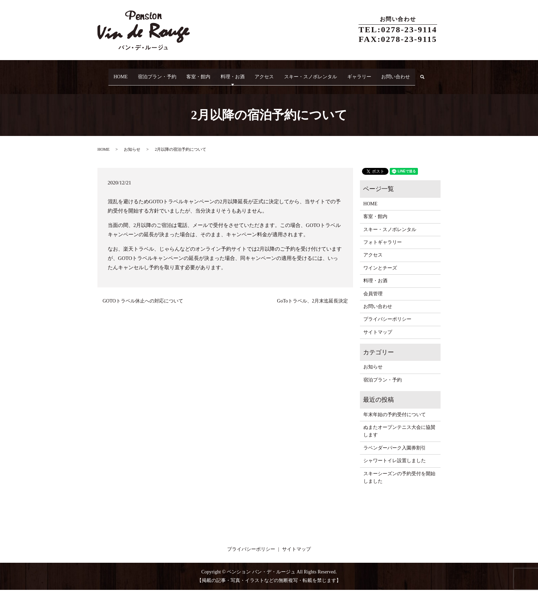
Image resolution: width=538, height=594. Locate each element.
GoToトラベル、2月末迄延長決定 (312, 305)
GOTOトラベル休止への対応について (143, 305)
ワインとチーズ (380, 272)
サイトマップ (377, 336)
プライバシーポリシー (387, 323)
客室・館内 (198, 73)
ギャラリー (376, 73)
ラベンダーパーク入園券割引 (394, 452)
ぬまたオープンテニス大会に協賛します (399, 435)
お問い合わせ (416, 73)
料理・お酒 (236, 73)
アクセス (272, 73)
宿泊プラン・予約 (152, 73)
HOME (112, 73)
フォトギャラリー (382, 246)
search (108, 84)
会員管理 (373, 297)
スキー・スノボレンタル (322, 73)
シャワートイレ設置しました (394, 465)
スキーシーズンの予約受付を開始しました (399, 481)
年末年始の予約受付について (394, 418)
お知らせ (132, 153)
